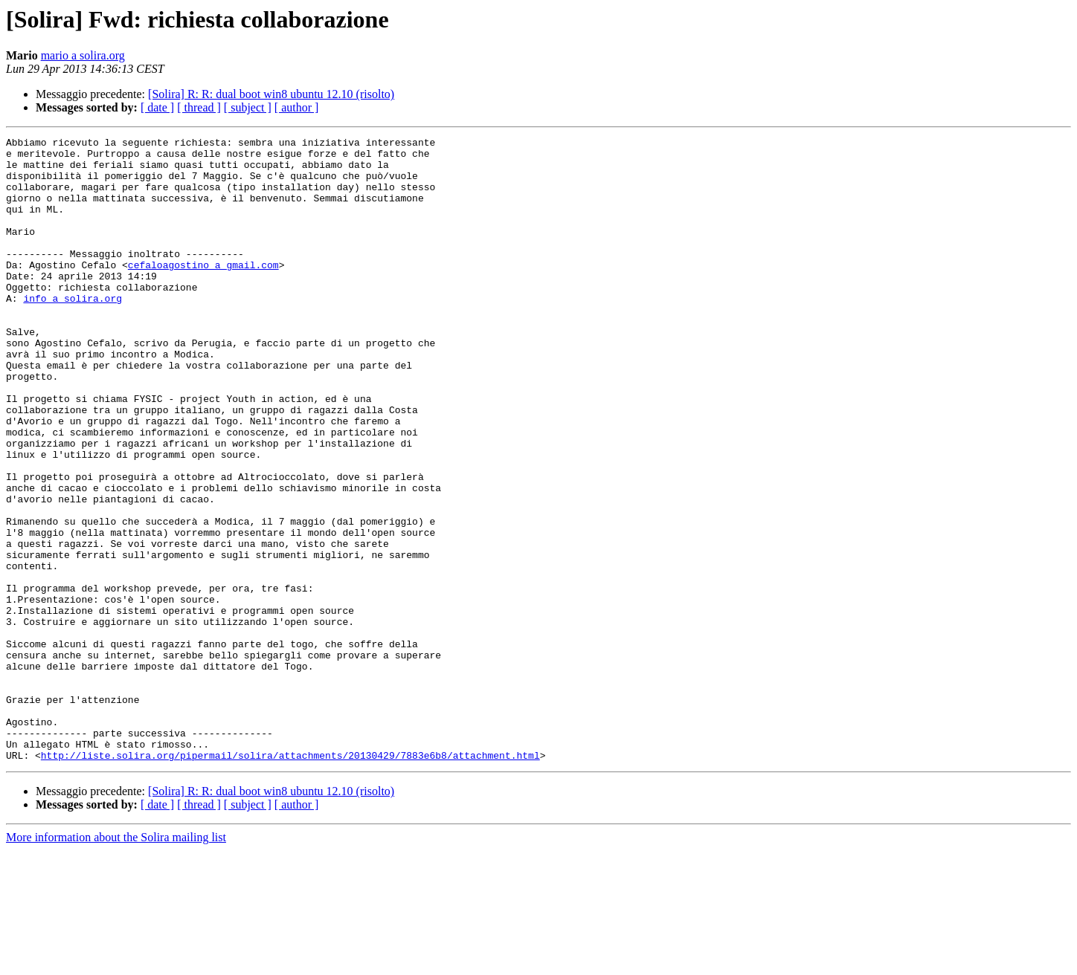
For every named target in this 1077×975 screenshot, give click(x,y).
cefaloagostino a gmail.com (203, 291)
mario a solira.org (83, 55)
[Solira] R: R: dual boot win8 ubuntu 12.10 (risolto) (271, 94)
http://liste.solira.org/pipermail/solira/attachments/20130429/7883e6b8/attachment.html (290, 880)
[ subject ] (247, 107)
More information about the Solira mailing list (116, 962)
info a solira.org (72, 331)
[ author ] (296, 107)
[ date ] (157, 107)
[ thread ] (199, 107)
